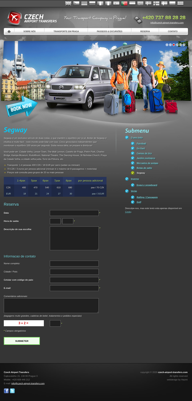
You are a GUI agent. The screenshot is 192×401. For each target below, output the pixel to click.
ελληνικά (180, 3)
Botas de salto (144, 168)
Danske (164, 3)
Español (116, 3)
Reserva (145, 31)
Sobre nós (29, 31)
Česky (76, 3)
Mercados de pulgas (147, 163)
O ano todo (137, 137)
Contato (173, 31)
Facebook (6, 390)
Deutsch (84, 3)
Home (9, 31)
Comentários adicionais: (16, 296)
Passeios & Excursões (109, 31)
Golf (139, 202)
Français (100, 3)
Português (124, 3)
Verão (134, 191)
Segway (141, 173)
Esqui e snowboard (147, 185)
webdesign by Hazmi (177, 379)
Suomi (156, 3)
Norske (140, 3)
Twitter (12, 390)
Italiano (108, 3)
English (68, 3)
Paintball (141, 143)
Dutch (132, 3)
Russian (92, 3)
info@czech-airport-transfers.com (167, 22)
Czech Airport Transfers (30, 18)
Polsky (172, 3)
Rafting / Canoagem (147, 197)
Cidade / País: (11, 271)
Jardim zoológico (146, 158)
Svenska (148, 3)
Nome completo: (12, 263)
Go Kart (141, 148)
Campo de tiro (144, 153)
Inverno (135, 179)
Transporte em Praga (66, 31)
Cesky (128, 212)
